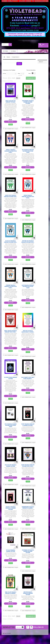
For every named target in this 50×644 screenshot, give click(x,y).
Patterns (5, 51)
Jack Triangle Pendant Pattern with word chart (28, 286)
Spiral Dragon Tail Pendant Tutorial (10, 101)
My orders (5, 635)
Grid (32, 73)
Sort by (4, 73)
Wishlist (41, 61)
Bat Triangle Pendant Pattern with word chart (28, 151)
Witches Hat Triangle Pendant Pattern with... (27, 241)
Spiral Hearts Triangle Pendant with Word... (10, 331)
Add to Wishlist (7, 128)
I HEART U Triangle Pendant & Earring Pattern (10, 508)
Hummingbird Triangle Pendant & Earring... (28, 507)
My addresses (6, 638)
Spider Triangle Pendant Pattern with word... (28, 196)
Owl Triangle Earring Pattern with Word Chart (11, 425)
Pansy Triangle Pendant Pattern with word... (27, 465)
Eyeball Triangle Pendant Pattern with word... (10, 151)
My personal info (7, 640)
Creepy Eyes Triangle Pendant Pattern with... (10, 196)
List (35, 73)
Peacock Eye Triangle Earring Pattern (10, 465)
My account (7, 633)
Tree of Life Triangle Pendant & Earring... (10, 593)
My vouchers (6, 642)
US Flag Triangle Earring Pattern (10, 550)
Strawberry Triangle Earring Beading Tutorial (28, 102)
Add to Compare (15, 128)
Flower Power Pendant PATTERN (10, 378)
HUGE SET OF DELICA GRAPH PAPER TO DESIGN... (27, 331)
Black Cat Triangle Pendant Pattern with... (10, 241)
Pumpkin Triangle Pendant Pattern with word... (10, 286)
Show (19, 73)
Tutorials (13, 51)
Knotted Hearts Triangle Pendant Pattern (28, 593)
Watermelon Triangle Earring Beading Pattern (28, 551)
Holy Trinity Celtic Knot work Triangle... (27, 378)
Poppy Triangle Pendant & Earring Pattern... (27, 424)
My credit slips (6, 637)
